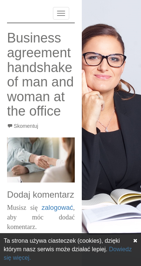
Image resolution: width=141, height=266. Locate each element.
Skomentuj (26, 126)
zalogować (57, 207)
